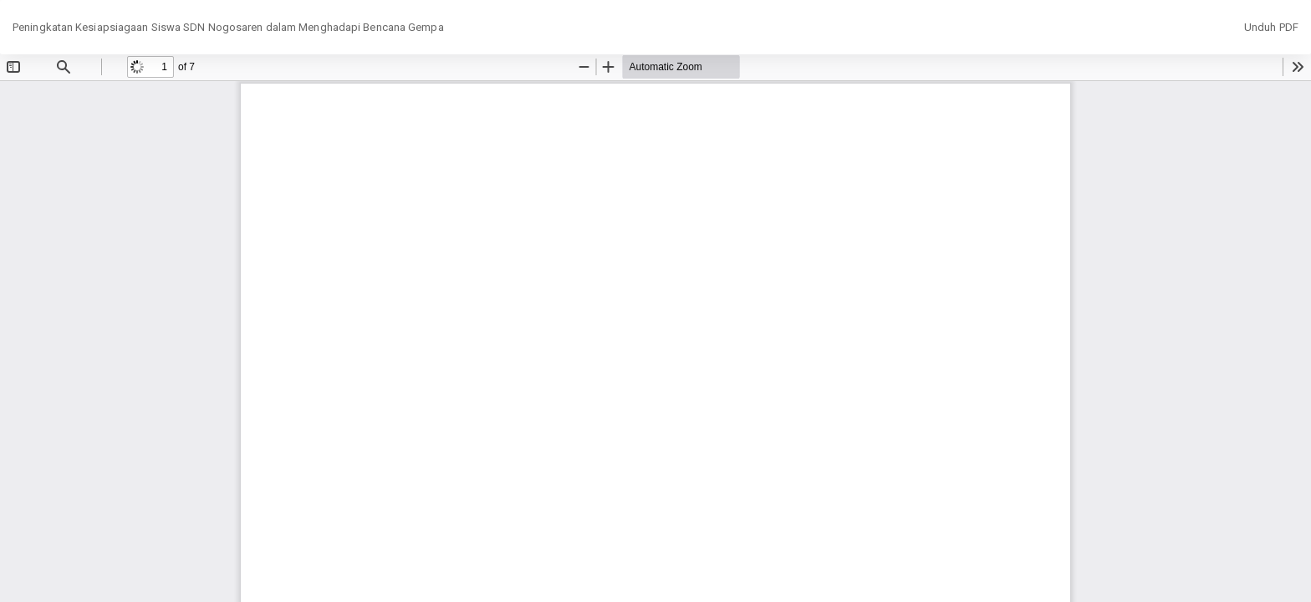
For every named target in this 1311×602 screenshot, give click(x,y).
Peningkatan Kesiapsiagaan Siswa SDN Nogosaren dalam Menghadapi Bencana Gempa (228, 27)
